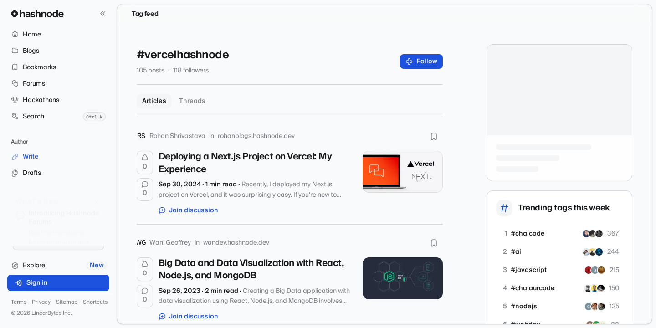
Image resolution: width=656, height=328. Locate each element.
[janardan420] (600, 288)
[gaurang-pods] (595, 270)
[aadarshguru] (586, 251)
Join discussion (189, 210)
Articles (154, 101)
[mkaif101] (594, 288)
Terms (18, 302)
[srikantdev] (599, 251)
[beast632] (599, 233)
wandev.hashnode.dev (236, 242)
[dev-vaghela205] (588, 270)
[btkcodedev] (592, 251)
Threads (192, 101)
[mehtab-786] (592, 233)
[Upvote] (145, 162)
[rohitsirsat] (588, 288)
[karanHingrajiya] (601, 306)
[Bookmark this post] (434, 136)
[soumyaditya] (595, 306)
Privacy (41, 302)
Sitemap (66, 302)
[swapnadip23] (586, 233)
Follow (421, 61)
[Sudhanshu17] (601, 270)
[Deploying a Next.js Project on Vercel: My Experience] (403, 172)
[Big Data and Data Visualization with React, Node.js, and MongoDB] (403, 278)
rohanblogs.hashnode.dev (256, 136)
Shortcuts (95, 302)
